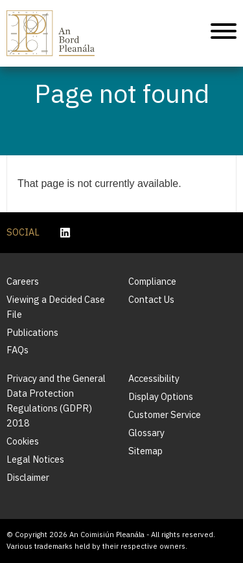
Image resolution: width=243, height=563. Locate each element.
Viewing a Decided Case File (55, 306)
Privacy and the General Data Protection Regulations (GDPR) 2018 (56, 400)
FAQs (17, 350)
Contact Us (151, 299)
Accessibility (153, 378)
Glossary (146, 432)
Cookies (22, 441)
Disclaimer (27, 477)
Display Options (160, 396)
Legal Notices (35, 459)
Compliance (152, 281)
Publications (32, 332)
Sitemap (145, 451)
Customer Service (164, 414)
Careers (22, 281)
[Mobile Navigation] (224, 33)
